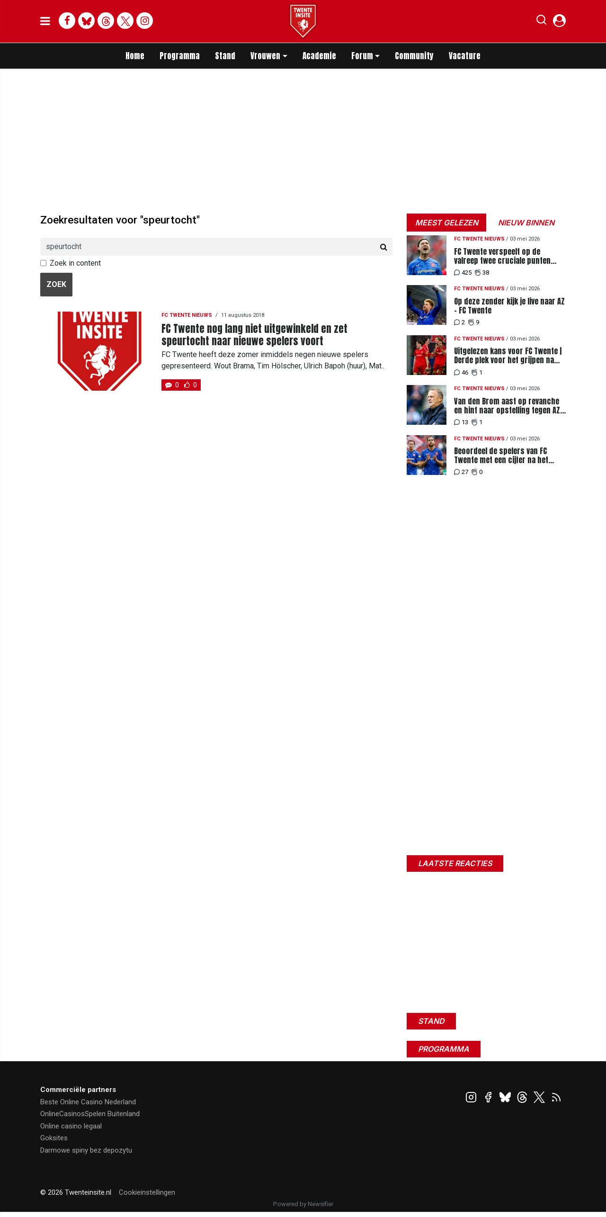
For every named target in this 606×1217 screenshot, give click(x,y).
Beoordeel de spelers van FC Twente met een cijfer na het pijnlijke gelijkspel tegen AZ (501, 456)
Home (134, 56)
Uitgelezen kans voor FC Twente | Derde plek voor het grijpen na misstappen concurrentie (507, 356)
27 (461, 471)
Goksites (54, 1138)
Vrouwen (265, 56)
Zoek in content (75, 263)
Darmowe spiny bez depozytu (86, 1150)
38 (482, 272)
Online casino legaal (71, 1126)
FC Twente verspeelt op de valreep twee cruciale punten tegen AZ (502, 256)
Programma (180, 56)
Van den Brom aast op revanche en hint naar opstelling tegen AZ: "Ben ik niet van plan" (508, 406)
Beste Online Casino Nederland (88, 1102)
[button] (541, 22)
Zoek (56, 284)
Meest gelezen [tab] (446, 222)
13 (461, 422)
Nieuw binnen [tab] (526, 222)
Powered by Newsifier (303, 1204)
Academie (319, 56)
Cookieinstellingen (147, 1192)
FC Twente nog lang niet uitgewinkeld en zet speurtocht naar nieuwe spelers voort (254, 335)
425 (463, 272)
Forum (362, 56)
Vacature (465, 56)
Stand (225, 56)
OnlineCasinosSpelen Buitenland (90, 1114)
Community (414, 56)
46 (461, 372)
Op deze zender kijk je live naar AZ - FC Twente (509, 306)
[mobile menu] (45, 21)
